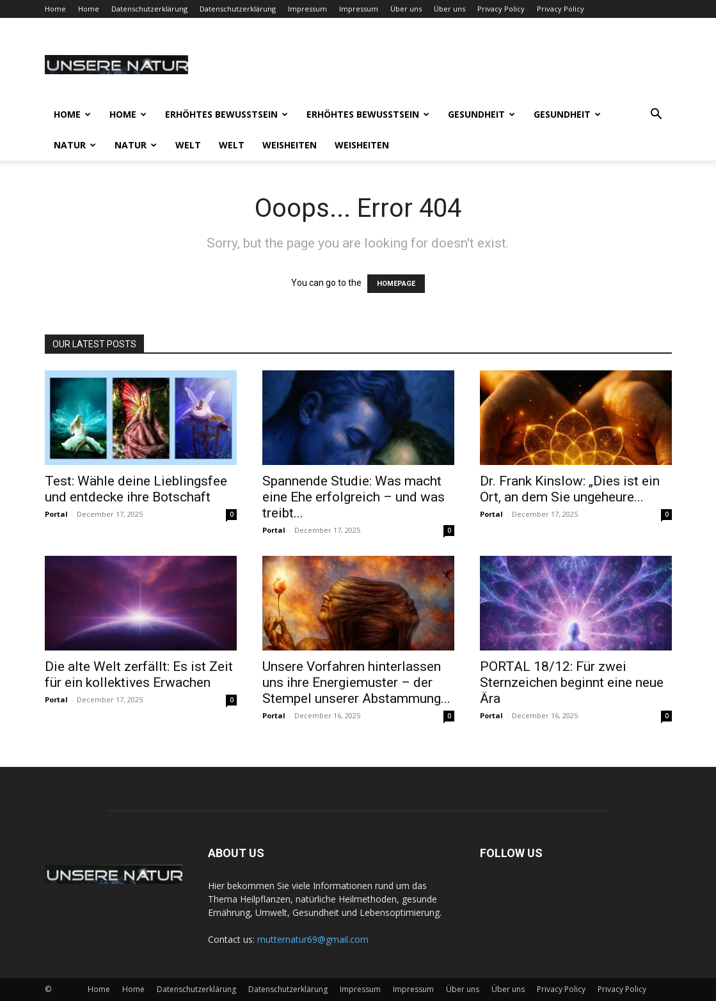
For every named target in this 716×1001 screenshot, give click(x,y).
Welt (188, 145)
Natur (75, 145)
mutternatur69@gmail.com (313, 939)
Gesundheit (481, 114)
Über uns (406, 8)
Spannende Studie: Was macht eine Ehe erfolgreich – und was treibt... (353, 497)
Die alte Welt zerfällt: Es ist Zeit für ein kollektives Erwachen (139, 674)
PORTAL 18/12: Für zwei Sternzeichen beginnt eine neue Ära (572, 682)
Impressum (307, 8)
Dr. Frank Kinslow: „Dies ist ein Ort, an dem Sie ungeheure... (570, 489)
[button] (656, 115)
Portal (56, 514)
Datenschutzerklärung (149, 8)
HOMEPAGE (396, 284)
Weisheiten (289, 145)
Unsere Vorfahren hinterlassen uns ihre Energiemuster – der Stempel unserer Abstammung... (356, 682)
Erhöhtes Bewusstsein (226, 114)
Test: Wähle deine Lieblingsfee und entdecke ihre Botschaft (136, 489)
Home (55, 8)
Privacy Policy (501, 8)
